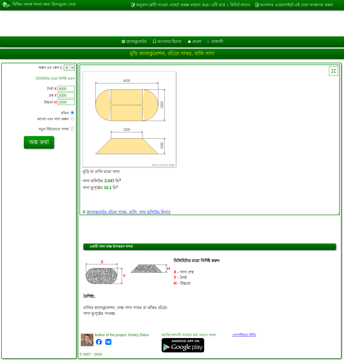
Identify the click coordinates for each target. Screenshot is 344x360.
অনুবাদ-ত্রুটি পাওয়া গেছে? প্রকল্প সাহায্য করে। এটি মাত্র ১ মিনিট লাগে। (193, 5)
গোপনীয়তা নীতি (244, 335)
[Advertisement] (152, 23)
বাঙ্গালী (214, 41)
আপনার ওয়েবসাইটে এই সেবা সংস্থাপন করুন (296, 5)
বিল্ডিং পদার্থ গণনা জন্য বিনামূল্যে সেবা (44, 4)
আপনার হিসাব (169, 41)
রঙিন (67, 113)
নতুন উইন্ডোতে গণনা (56, 129)
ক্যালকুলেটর (136, 41)
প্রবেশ (196, 41)
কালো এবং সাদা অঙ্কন (55, 119)
